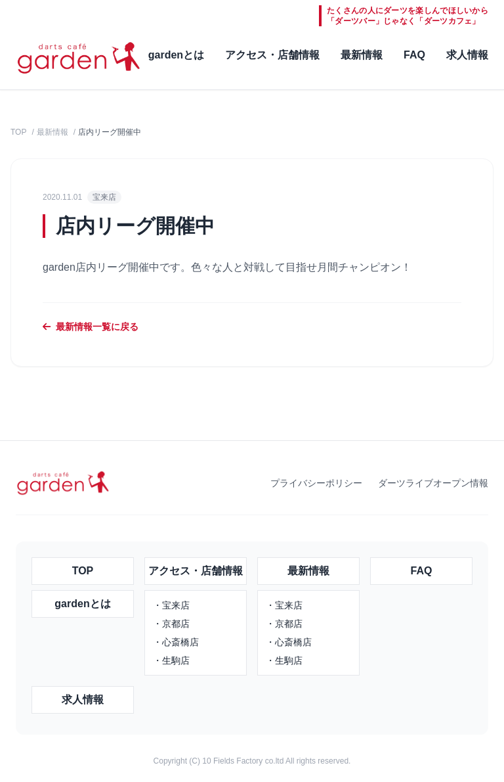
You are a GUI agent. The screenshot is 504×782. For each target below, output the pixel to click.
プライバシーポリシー (316, 483)
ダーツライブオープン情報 (433, 483)
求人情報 (467, 54)
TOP (18, 132)
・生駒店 (171, 660)
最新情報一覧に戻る (90, 326)
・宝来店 (171, 605)
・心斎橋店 (176, 642)
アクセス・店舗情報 (272, 54)
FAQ (414, 54)
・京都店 (171, 623)
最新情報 (362, 54)
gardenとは (176, 54)
